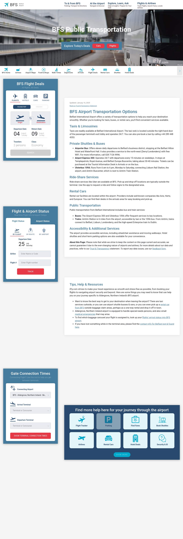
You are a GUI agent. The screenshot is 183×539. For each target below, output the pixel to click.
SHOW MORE (122, 454)
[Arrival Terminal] (21, 403)
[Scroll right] (179, 70)
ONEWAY (39, 107)
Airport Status (42, 221)
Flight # (13, 263)
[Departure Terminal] (22, 418)
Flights (112, 46)
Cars (98, 46)
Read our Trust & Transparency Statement (83, 106)
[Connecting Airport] (22, 388)
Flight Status (18, 221)
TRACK (30, 271)
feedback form (159, 248)
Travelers (18, 142)
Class (34, 142)
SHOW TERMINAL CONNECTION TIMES (30, 436)
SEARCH (30, 153)
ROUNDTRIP (21, 107)
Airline (13, 254)
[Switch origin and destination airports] (30, 118)
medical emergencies (85, 314)
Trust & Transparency (99, 248)
